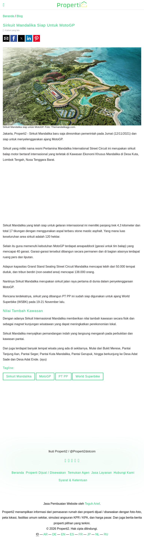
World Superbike (88, 376)
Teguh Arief (92, 503)
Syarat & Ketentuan (72, 480)
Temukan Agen (78, 472)
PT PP (63, 376)
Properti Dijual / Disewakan (46, 472)
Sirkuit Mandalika (19, 376)
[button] (6, 38)
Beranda (8, 16)
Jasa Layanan (101, 472)
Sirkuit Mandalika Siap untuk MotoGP (39, 25)
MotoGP (45, 376)
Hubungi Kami (124, 472)
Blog (20, 16)
